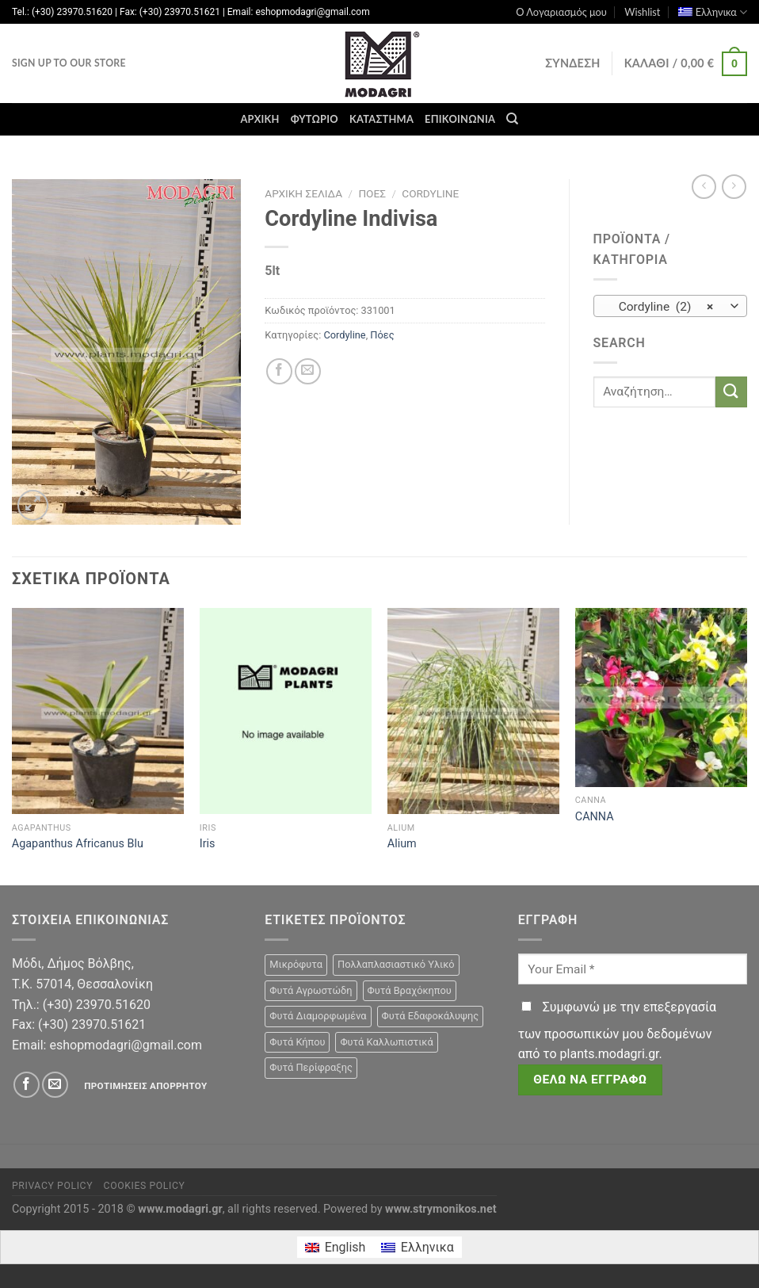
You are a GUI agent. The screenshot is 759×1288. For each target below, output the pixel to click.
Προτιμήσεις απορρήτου (145, 1085)
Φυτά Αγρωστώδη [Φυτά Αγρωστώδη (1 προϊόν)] (310, 990)
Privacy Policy (52, 1185)
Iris (207, 843)
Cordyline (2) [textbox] (661, 307)
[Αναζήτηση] (512, 119)
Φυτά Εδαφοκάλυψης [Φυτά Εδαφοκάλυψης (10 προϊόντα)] (430, 1016)
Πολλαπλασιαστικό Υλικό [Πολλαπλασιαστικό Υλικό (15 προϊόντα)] (396, 964)
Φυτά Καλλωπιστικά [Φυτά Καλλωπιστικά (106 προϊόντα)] (386, 1042)
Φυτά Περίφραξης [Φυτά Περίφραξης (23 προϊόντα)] (310, 1067)
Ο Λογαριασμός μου (561, 12)
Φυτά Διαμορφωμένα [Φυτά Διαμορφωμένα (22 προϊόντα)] (317, 1016)
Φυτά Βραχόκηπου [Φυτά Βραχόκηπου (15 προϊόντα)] (410, 990)
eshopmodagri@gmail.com (125, 1045)
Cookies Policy (144, 1185)
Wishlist (642, 12)
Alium (402, 843)
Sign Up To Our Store (69, 63)
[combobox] (670, 306)
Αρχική (259, 119)
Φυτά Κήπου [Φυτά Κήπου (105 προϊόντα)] (297, 1042)
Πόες (372, 193)
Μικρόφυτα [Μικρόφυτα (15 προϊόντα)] (295, 964)
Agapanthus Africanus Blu (77, 843)
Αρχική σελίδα (303, 193)
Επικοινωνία (460, 119)
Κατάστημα (381, 119)
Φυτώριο (314, 119)
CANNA (594, 817)
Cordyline (430, 193)
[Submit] (731, 391)
